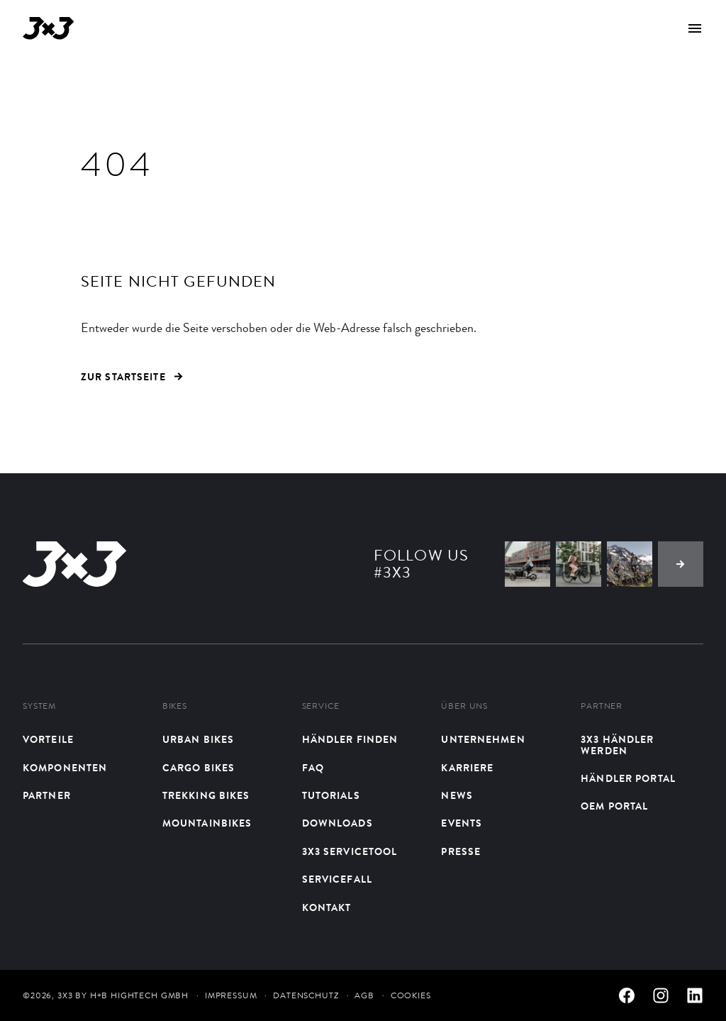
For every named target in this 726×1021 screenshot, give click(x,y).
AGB (364, 995)
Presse (461, 851)
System (39, 706)
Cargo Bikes (198, 768)
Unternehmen (483, 739)
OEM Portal (614, 806)
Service (321, 706)
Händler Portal (628, 778)
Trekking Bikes (206, 795)
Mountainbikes (207, 823)
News (456, 795)
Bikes (174, 706)
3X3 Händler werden (617, 745)
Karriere (467, 768)
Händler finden (350, 739)
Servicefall (337, 879)
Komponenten (65, 768)
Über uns (464, 706)
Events (461, 823)
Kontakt (327, 908)
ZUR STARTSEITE (132, 376)
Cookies (411, 995)
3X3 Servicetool (350, 851)
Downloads (337, 823)
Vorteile (48, 739)
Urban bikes (198, 739)
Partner (47, 795)
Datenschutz (305, 995)
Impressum (231, 995)
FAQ (313, 768)
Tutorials (331, 795)
